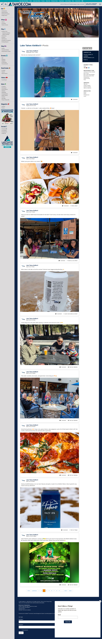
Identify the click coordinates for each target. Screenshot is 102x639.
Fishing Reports (5, 41)
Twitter (4, 133)
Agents (3, 71)
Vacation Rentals (5, 49)
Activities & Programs (6, 40)
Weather (3, 90)
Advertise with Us (22, 608)
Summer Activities (6, 32)
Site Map (3, 98)
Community (4, 62)
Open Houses (4, 73)
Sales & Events (5, 24)
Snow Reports (5, 89)
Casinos (3, 37)
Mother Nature (5, 95)
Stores (3, 21)
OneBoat (27, 613)
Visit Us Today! (73, 530)
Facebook (4, 128)
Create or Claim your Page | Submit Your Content (28, 606)
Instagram (4, 131)
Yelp (91, 48)
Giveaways (4, 87)
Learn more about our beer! (70, 313)
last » (70, 590)
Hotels (3, 48)
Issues (3, 107)
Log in (21, 632)
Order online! (74, 205)
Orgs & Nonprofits (5, 99)
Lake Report (4, 79)
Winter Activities (6, 34)
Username (21, 619)
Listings (3, 70)
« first (28, 590)
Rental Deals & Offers (6, 51)
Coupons (4, 86)
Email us (86, 59)
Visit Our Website (72, 367)
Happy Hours (4, 15)
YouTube (4, 130)
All (2, 57)
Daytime (3, 59)
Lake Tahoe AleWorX (30, 45)
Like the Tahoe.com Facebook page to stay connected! (72, 4)
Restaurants (4, 10)
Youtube (88, 48)
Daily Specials (5, 12)
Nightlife (3, 60)
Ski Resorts (4, 38)
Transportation (5, 93)
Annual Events (5, 63)
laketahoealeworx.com (89, 57)
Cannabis (4, 23)
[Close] (100, 611)
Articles (3, 96)
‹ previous (34, 590)
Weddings (4, 92)
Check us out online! (72, 260)
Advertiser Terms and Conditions (25, 609)
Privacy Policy (49, 601)
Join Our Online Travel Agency (24, 607)
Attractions (4, 35)
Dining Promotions (5, 13)
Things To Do (4, 31)
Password (21, 624)
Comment (74, 99)
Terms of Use (43, 601)
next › (66, 590)
